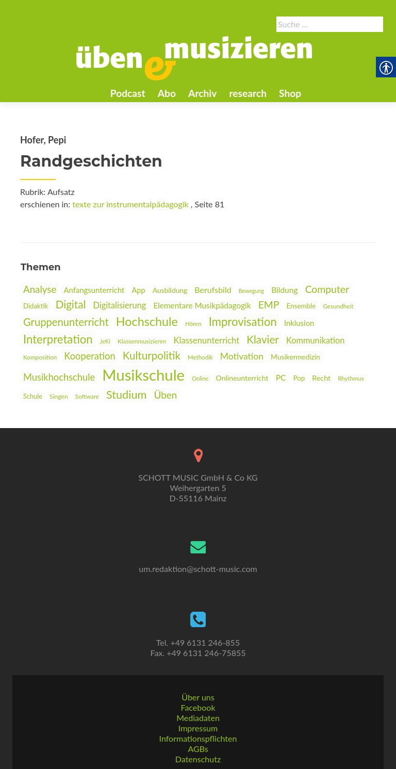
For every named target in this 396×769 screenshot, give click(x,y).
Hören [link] (193, 323)
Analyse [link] (39, 289)
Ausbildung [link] (170, 290)
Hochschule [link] (147, 321)
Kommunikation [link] (315, 340)
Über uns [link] (198, 697)
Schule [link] (32, 396)
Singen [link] (59, 396)
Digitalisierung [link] (119, 305)
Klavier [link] (262, 339)
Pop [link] (299, 378)
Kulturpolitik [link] (151, 355)
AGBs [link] (198, 749)
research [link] (248, 93)
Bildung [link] (284, 289)
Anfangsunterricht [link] (93, 289)
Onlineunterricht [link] (242, 377)
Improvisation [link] (243, 322)
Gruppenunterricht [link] (66, 322)
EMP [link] (268, 304)
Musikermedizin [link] (295, 356)
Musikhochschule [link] (59, 377)
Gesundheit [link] (338, 305)
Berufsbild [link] (212, 289)
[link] (194, 57)
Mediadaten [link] (198, 718)
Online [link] (200, 378)
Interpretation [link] (58, 339)
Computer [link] (327, 289)
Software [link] (87, 396)
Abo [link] (167, 93)
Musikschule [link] (143, 375)
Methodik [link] (200, 357)
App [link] (138, 290)
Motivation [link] (241, 356)
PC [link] (281, 377)
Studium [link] (126, 394)
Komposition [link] (40, 357)
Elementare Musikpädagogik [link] (202, 305)
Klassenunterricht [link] (207, 340)
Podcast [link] (127, 93)
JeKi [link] (105, 341)
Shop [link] (290, 93)
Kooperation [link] (89, 356)
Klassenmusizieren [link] (142, 341)
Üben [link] (165, 395)
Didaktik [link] (35, 306)
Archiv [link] (202, 93)
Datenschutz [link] (198, 759)
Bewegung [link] (251, 290)
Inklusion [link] (299, 323)
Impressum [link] (198, 728)
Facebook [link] (197, 707)
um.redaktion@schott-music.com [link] (198, 569)
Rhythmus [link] (351, 378)
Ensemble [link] (301, 306)
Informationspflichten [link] (198, 738)
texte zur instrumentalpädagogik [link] (130, 204)
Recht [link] (321, 377)
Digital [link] (71, 304)
